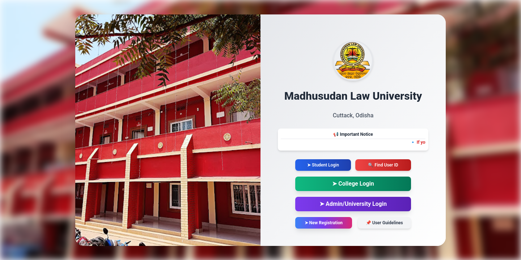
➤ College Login (353, 183)
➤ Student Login (323, 165)
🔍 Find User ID (383, 165)
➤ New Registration (324, 222)
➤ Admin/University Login (353, 203)
